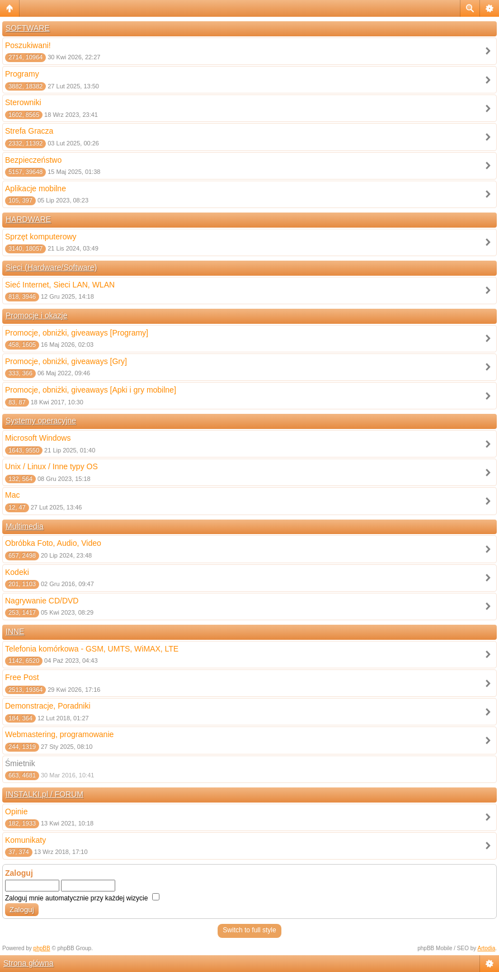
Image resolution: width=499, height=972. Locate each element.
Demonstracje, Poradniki (48, 705)
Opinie (16, 811)
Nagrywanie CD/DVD (41, 600)
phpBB (42, 948)
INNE (15, 631)
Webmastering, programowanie (59, 734)
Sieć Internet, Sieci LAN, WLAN (60, 284)
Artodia (487, 948)
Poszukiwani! (28, 45)
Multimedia (25, 526)
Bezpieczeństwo (33, 159)
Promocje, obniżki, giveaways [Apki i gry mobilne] (90, 389)
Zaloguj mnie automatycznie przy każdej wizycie (82, 898)
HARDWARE (28, 219)
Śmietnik (20, 763)
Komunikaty (25, 840)
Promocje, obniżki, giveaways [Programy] (76, 332)
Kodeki (17, 572)
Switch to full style (249, 930)
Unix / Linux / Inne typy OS (51, 466)
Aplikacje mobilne (35, 188)
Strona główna (28, 963)
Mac (12, 494)
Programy (22, 73)
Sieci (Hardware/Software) (51, 267)
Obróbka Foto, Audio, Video (53, 543)
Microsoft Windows (37, 437)
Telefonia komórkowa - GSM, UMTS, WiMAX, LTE (91, 648)
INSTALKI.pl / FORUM (44, 794)
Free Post (22, 677)
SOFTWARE (28, 27)
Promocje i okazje (37, 315)
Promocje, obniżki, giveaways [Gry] (66, 361)
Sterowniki (23, 102)
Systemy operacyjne (41, 420)
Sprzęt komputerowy (41, 236)
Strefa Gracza (29, 130)
